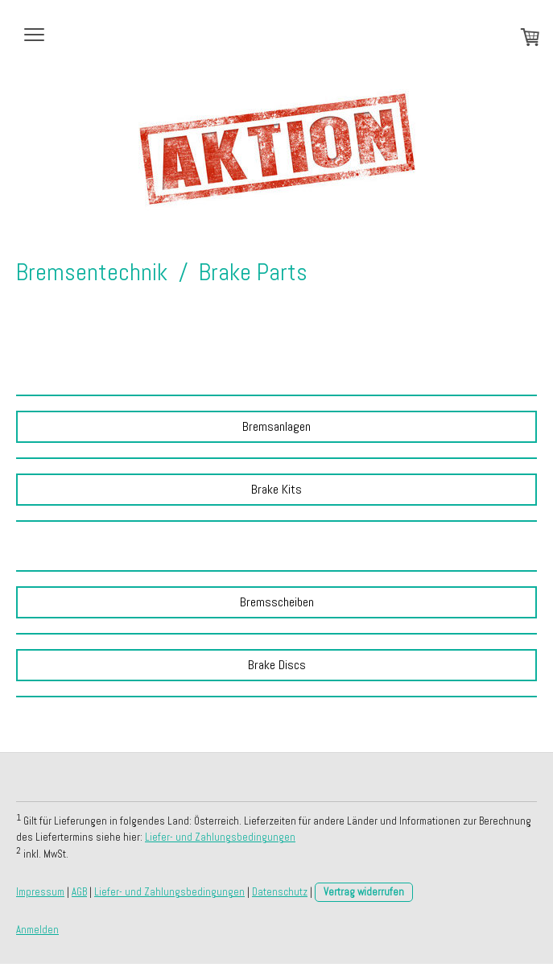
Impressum (40, 892)
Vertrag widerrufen (364, 892)
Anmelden (37, 930)
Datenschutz (279, 892)
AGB (79, 892)
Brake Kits (276, 489)
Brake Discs (277, 664)
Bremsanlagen (276, 426)
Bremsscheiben (277, 601)
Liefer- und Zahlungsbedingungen (220, 837)
